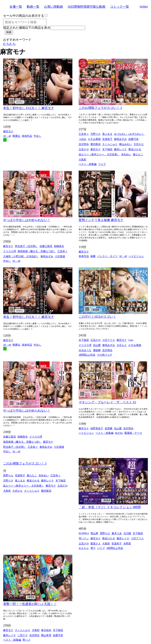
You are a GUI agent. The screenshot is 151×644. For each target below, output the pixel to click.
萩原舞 (108, 428)
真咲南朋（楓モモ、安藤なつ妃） (36, 251)
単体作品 (27, 135)
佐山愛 (97, 345)
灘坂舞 (97, 350)
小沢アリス (108, 340)
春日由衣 (46, 630)
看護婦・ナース (133, 432)
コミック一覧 (119, 6)
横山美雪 (46, 635)
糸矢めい (126, 154)
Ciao (130, 339)
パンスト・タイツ (107, 256)
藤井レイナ (120, 149)
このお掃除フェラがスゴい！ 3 (100, 107)
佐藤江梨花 (46, 246)
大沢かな (139, 144)
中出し (37, 135)
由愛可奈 (133, 139)
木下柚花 (107, 149)
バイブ (101, 548)
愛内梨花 (95, 144)
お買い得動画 (53, 6)
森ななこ (138, 154)
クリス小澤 (9, 251)
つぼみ (82, 139)
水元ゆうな (85, 350)
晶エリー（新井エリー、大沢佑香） (99, 154)
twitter (144, 6)
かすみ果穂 (94, 139)
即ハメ (26, 639)
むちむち (9, 43)
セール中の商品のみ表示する (23, 15)
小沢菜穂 (60, 256)
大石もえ (122, 345)
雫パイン (84, 538)
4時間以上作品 (87, 354)
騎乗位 (16, 135)
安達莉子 (107, 139)
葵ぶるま (107, 133)
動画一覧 (33, 6)
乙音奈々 (84, 133)
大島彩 (82, 159)
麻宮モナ (8, 131)
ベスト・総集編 (88, 164)
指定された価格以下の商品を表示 (26, 27)
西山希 (94, 533)
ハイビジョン (136, 256)
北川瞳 (127, 533)
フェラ (102, 164)
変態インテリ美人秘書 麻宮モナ (101, 220)
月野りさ (95, 133)
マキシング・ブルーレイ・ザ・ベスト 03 (107, 402)
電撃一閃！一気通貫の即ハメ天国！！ (30, 604)
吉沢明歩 (84, 144)
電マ (93, 548)
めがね (119, 432)
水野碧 (127, 543)
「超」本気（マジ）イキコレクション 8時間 (110, 507)
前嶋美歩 (59, 246)
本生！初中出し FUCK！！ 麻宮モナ (28, 108)
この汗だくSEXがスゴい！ (97, 316)
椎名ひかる (134, 149)
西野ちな (8, 475)
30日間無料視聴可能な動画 (86, 6)
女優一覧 (15, 6)
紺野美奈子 (96, 428)
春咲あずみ (120, 139)
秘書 (93, 256)
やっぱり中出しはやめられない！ (26, 220)
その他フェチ (104, 354)
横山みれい (125, 144)
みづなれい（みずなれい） (129, 133)
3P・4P (7, 135)
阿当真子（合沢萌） (26, 246)
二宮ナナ (22, 635)
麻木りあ (117, 533)
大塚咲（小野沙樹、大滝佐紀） (21, 256)
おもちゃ (84, 548)
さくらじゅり (110, 144)
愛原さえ (95, 543)
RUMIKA (84, 533)
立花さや (84, 149)
